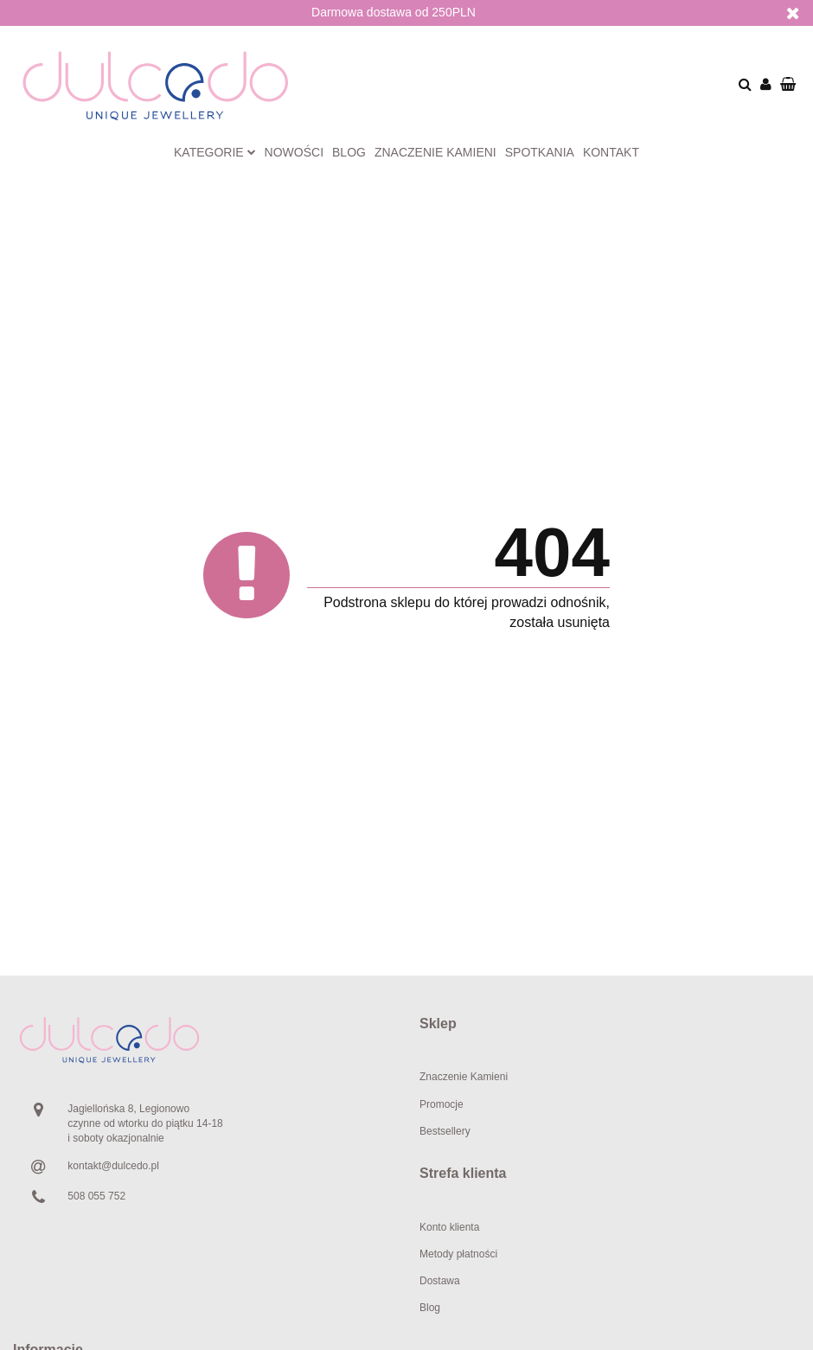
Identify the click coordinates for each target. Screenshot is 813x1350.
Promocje (441, 1104)
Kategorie (215, 152)
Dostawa (439, 1281)
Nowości (294, 152)
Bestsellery (445, 1131)
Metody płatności (458, 1254)
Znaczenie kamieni (435, 152)
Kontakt (611, 152)
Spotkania (539, 152)
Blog (349, 152)
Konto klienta (449, 1227)
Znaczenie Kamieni (463, 1077)
